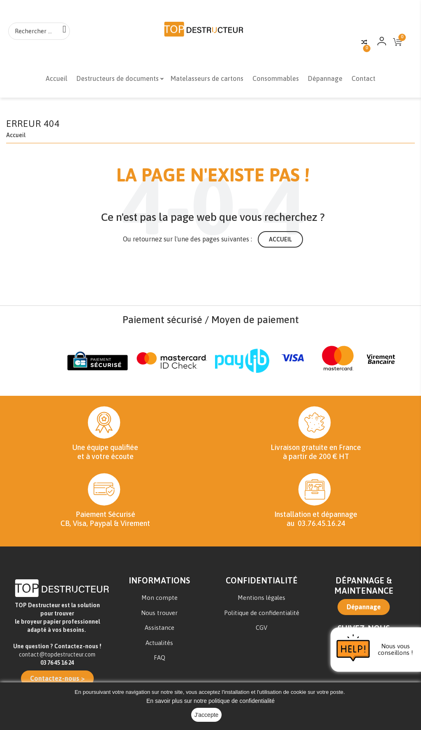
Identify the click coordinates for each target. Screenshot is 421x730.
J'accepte (206, 715)
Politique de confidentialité (261, 614)
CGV (261, 629)
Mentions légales (261, 599)
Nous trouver (159, 614)
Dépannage (364, 609)
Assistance (159, 629)
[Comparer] (364, 42)
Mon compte (159, 599)
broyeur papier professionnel (60, 623)
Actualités (159, 644)
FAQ (159, 659)
